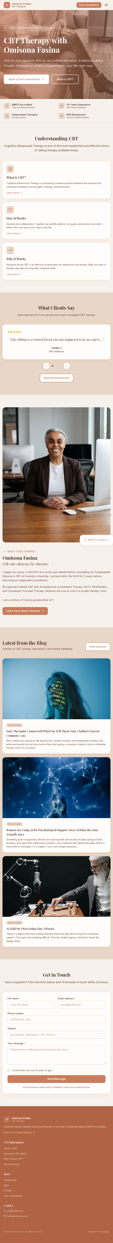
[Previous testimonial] (46, 366)
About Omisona (11, 1164)
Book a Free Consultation (26, 79)
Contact (8, 1190)
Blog (6, 1185)
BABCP (106, 1231)
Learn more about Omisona (25, 610)
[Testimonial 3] (60, 366)
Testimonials (10, 1180)
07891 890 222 (13, 1211)
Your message (16, 1043)
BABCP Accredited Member (19, 1132)
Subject (12, 1028)
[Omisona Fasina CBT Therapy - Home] (17, 5)
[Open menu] (106, 5)
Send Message (56, 1078)
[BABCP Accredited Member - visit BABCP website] (96, 539)
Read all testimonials (56, 377)
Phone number (16, 1013)
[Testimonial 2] (56, 366)
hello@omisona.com (16, 1216)
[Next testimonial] (67, 366)
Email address (66, 998)
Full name (14, 998)
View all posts (97, 646)
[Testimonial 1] (52, 366)
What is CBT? (65, 79)
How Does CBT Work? (15, 1153)
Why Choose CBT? (13, 1158)
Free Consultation (89, 5)
